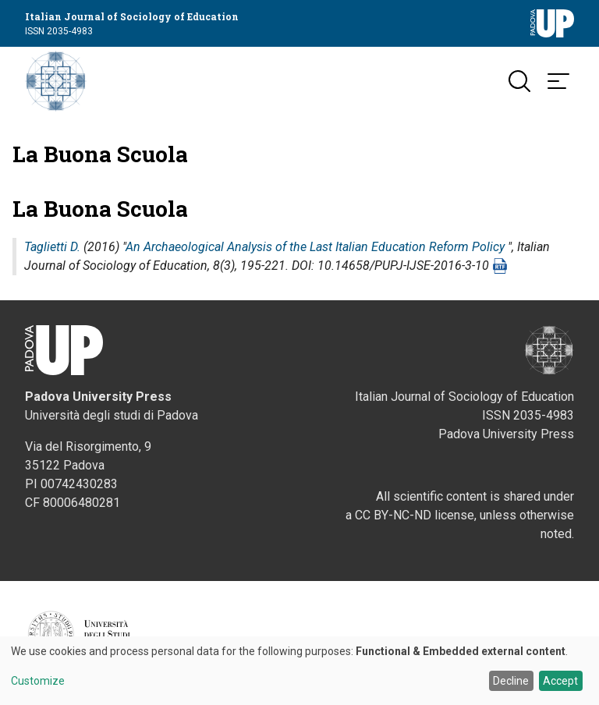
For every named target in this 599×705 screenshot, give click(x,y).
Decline (511, 681)
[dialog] (299, 670)
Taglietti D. (52, 248)
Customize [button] (38, 681)
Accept (560, 681)
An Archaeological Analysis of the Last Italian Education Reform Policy (315, 248)
